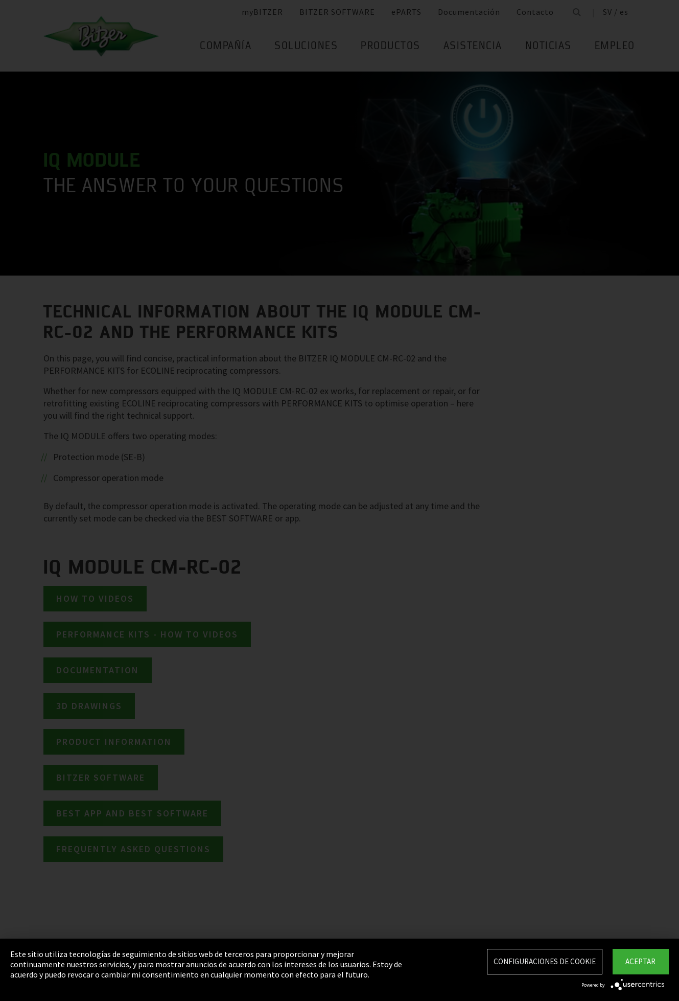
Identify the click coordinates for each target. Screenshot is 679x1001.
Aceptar (640, 961)
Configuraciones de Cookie (545, 961)
